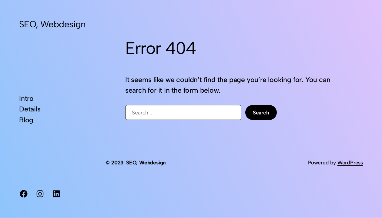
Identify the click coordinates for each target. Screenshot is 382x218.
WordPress (350, 162)
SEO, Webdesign (52, 24)
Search (261, 112)
